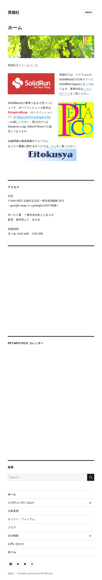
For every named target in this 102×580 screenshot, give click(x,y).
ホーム (12, 494)
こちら (52, 146)
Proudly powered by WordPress (35, 573)
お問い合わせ (16, 543)
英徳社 (13, 12)
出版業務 (13, 510)
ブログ (12, 527)
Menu (88, 12)
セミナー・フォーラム (21, 519)
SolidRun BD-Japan (21, 502)
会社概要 (13, 535)
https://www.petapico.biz (34, 117)
